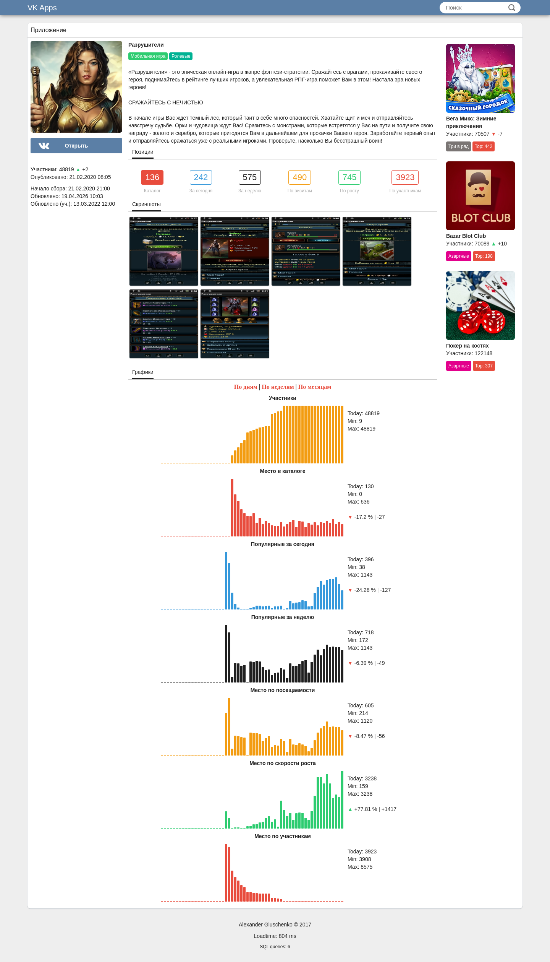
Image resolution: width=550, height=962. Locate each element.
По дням (245, 387)
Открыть (76, 146)
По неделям (278, 387)
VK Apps (42, 7)
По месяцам (315, 387)
